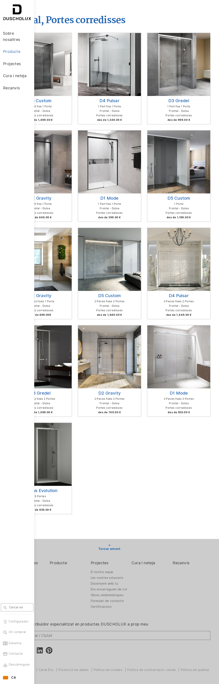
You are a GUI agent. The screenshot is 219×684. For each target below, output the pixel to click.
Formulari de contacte (120, 555)
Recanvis (187, 506)
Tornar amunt (126, 492)
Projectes (120, 506)
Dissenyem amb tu (124, 530)
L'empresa (50, 515)
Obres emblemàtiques (122, 546)
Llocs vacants (53, 526)
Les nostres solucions (120, 522)
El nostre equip (122, 515)
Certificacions (121, 563)
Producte (85, 506)
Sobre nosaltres (57, 506)
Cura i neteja (157, 506)
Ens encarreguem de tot (124, 537)
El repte (49, 520)
